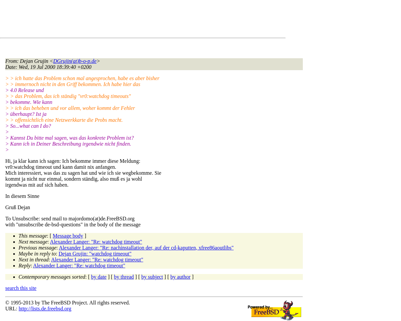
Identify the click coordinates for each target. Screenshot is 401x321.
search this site (20, 288)
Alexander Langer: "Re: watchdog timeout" (96, 242)
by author (180, 277)
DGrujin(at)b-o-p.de (75, 61)
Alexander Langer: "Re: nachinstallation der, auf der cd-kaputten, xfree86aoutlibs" (146, 248)
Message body (68, 236)
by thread (124, 277)
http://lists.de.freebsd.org (45, 308)
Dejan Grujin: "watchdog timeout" (95, 253)
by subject (152, 277)
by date (99, 277)
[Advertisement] (125, 20)
